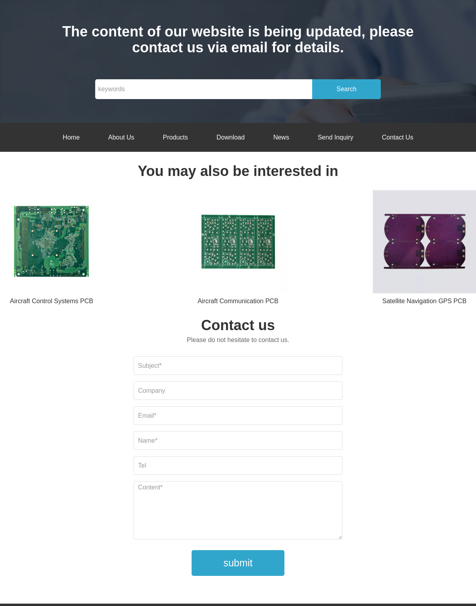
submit (238, 562)
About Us (121, 137)
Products (175, 137)
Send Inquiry (335, 137)
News (281, 137)
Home (71, 137)
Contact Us (397, 137)
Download (231, 137)
